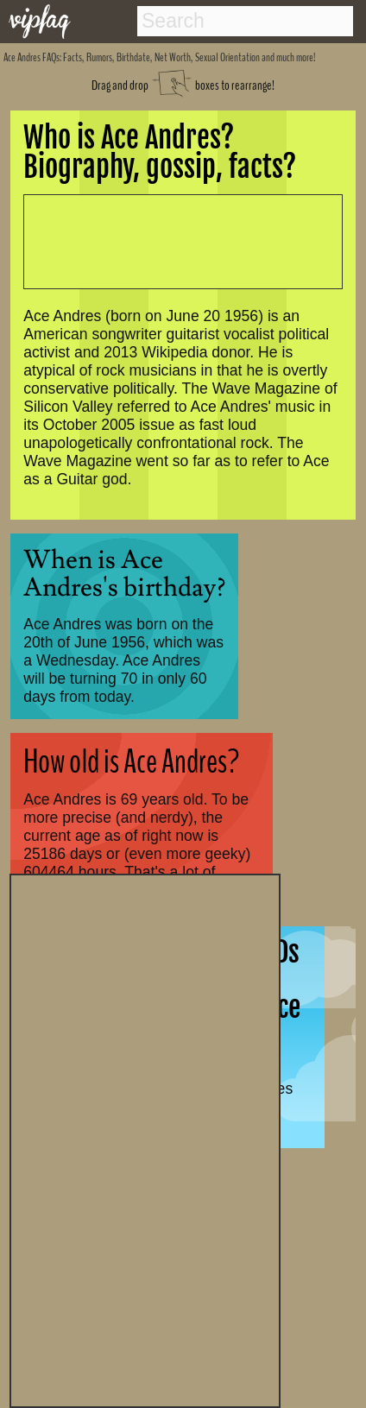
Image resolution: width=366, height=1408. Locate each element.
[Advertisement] (145, 1139)
